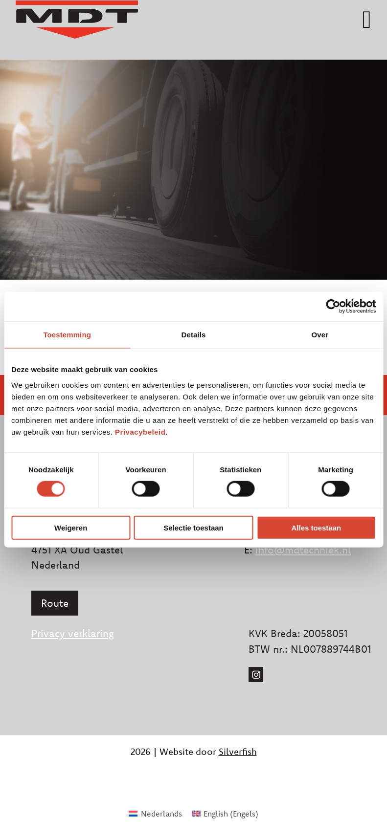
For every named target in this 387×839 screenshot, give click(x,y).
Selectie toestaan (193, 527)
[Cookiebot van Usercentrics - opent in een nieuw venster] (333, 306)
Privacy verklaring (72, 633)
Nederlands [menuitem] (161, 813)
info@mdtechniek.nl (303, 549)
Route (54, 602)
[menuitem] (155, 813)
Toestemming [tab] (67, 335)
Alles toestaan (316, 527)
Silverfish (238, 751)
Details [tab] (194, 335)
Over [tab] (320, 335)
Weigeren (70, 527)
